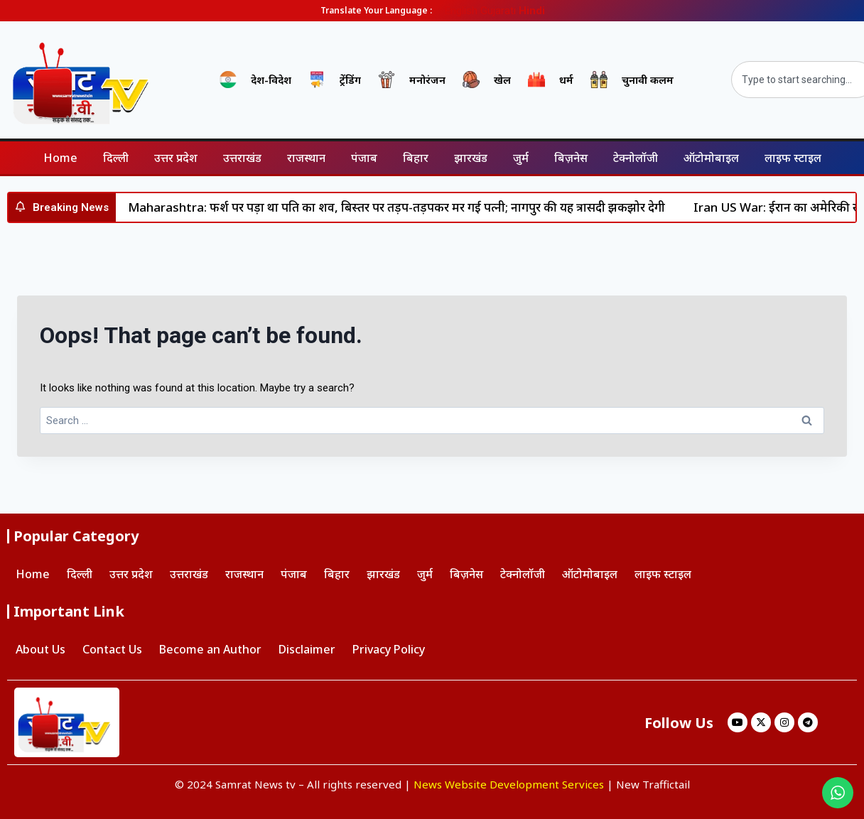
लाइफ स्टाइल (793, 158)
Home (60, 158)
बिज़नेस (571, 158)
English (461, 10)
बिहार (415, 158)
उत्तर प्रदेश (176, 158)
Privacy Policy (388, 649)
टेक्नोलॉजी (635, 158)
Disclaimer (307, 649)
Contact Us (112, 649)
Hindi (532, 10)
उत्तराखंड (242, 158)
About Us (40, 649)
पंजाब (364, 158)
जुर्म (521, 158)
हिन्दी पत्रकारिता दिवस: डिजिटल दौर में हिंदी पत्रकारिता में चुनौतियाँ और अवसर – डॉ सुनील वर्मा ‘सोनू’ (307, 207)
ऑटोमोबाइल (711, 158)
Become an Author (210, 649)
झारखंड (470, 158)
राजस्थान (306, 158)
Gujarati (498, 10)
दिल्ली (116, 158)
